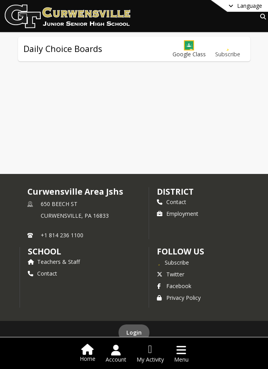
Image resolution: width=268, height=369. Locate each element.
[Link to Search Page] (261, 16)
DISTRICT (175, 191)
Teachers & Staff (54, 261)
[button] (189, 49)
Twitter (170, 274)
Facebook (174, 286)
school (44, 251)
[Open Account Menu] (116, 354)
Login (134, 332)
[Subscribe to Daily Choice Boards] (227, 49)
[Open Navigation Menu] (181, 354)
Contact (171, 202)
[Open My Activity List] (150, 354)
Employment (177, 213)
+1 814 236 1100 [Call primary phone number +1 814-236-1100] (62, 235)
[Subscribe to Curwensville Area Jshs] (173, 262)
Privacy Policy (179, 297)
